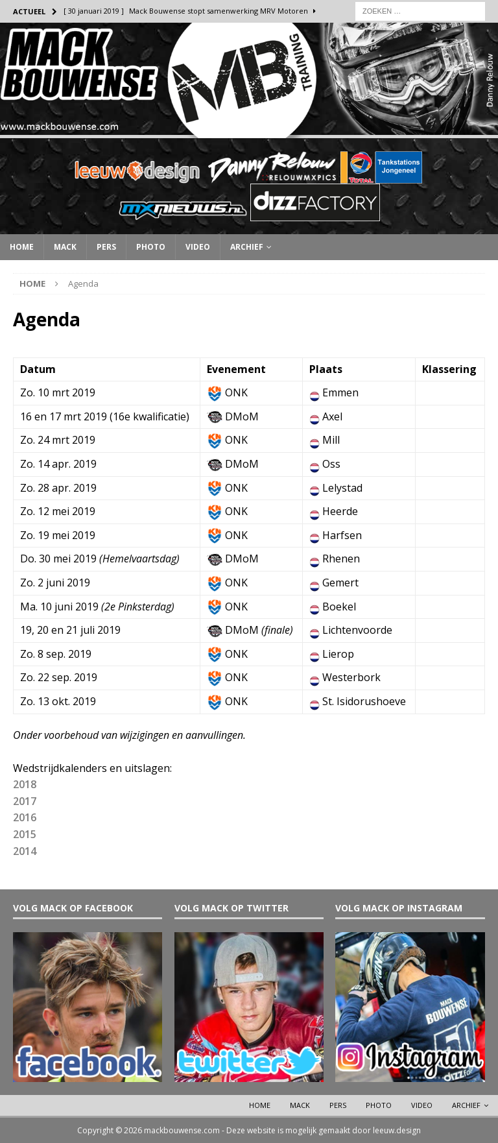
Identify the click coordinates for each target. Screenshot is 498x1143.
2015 (24, 834)
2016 (24, 817)
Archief (246, 246)
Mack (65, 246)
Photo (150, 246)
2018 (24, 784)
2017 (24, 801)
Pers (106, 246)
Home (22, 246)
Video (197, 246)
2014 (24, 851)
